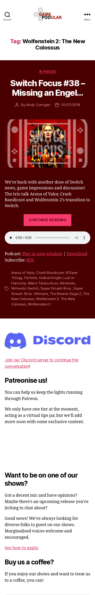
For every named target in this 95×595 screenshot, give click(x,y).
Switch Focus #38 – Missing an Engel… (47, 88)
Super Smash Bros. (56, 288)
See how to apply (21, 548)
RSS (30, 260)
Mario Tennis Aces (43, 283)
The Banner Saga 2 (65, 293)
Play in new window (42, 254)
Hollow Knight (50, 278)
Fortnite (30, 278)
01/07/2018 (70, 105)
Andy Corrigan (38, 105)
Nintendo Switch (25, 288)
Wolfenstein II (39, 304)
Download (77, 254)
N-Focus (47, 72)
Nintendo (67, 283)
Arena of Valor (22, 272)
